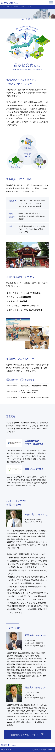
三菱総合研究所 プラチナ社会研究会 (34, 442)
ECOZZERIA (50, 750)
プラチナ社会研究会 (40, 750)
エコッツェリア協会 (34, 468)
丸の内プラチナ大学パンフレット (25, 734)
